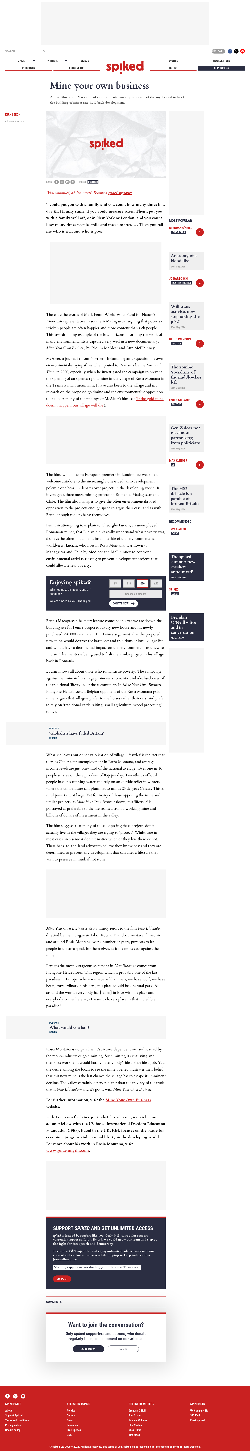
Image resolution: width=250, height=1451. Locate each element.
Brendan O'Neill (180, 228)
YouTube (242, 51)
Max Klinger (178, 460)
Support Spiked (14, 1415)
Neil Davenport (180, 339)
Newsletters (221, 60)
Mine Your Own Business (128, 1100)
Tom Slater (177, 529)
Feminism (72, 1425)
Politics (93, 182)
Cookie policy (12, 1430)
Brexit (70, 1420)
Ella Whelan (135, 1425)
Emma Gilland (179, 400)
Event (175, 533)
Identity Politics (181, 283)
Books (173, 68)
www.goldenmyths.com (67, 1150)
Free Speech (74, 1430)
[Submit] (43, 51)
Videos (85, 60)
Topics (20, 60)
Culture (71, 1415)
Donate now (120, 603)
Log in (217, 51)
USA (69, 1435)
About (8, 1410)
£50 (156, 583)
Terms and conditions (17, 1420)
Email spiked (197, 1420)
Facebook (230, 51)
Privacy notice (13, 1425)
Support (62, 1279)
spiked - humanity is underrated (125, 67)
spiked (173, 589)
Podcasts (28, 68)
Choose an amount (135, 594)
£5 (115, 583)
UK (173, 465)
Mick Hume (135, 1430)
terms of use (115, 1446)
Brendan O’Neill (137, 1410)
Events (173, 60)
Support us (221, 68)
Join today (88, 1349)
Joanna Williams (138, 1420)
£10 (129, 583)
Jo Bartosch (178, 278)
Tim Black (134, 1435)
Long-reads (76, 68)
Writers (52, 60)
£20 (142, 583)
